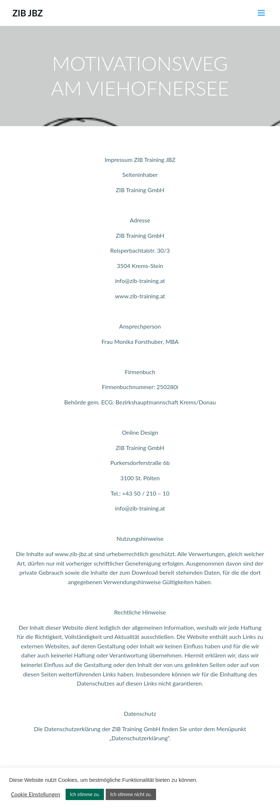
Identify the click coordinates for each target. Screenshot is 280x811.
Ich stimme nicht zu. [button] (130, 794)
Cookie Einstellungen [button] (35, 794)
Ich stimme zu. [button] (85, 794)
